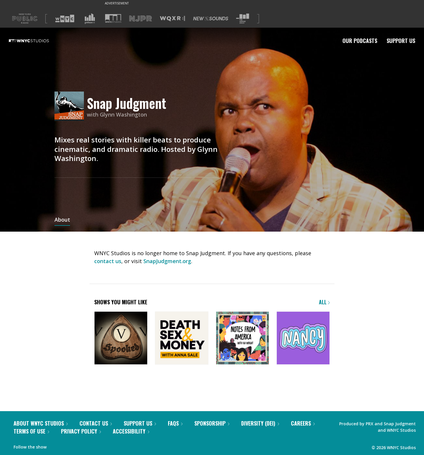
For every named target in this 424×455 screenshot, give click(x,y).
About (62, 220)
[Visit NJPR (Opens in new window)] (140, 19)
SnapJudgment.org (167, 261)
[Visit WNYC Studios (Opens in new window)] (113, 18)
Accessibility (131, 431)
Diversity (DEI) (260, 423)
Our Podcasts (359, 40)
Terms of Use (31, 431)
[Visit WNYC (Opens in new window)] (64, 18)
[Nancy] (303, 338)
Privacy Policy (81, 431)
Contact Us (96, 423)
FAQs (175, 423)
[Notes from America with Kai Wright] (242, 338)
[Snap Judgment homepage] (70, 107)
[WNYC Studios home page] (36, 40)
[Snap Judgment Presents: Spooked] (121, 338)
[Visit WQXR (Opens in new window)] (172, 18)
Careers (303, 423)
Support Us (401, 40)
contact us (107, 261)
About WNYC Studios (41, 423)
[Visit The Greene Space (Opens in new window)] (242, 19)
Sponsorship (211, 423)
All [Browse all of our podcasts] (324, 302)
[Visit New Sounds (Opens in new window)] (210, 18)
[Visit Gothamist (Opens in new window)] (89, 18)
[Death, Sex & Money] (181, 338)
